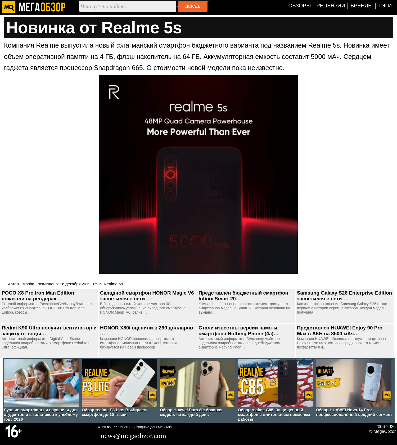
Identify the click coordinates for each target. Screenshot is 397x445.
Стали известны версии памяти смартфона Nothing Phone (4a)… (238, 330)
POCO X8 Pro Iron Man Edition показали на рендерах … (38, 295)
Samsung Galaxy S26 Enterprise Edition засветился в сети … (344, 295)
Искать (192, 6)
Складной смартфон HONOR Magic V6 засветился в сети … (147, 295)
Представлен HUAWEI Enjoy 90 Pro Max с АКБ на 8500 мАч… (339, 330)
